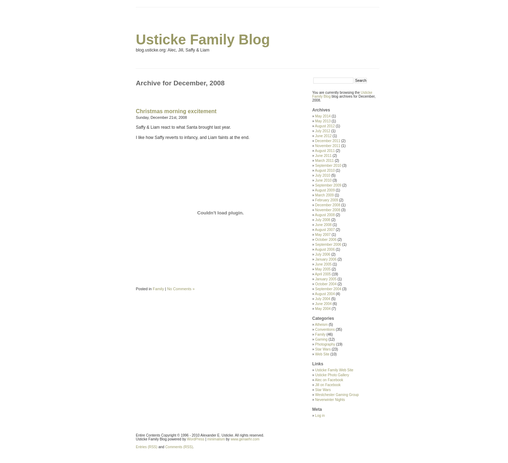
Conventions (325, 329)
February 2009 (326, 200)
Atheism (321, 325)
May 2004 (323, 309)
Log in (320, 416)
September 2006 (328, 244)
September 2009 (328, 185)
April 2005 (323, 274)
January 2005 (326, 279)
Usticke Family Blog (203, 39)
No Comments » (181, 289)
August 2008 (325, 215)
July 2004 (322, 299)
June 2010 (323, 180)
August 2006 (325, 249)
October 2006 (326, 240)
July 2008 (322, 220)
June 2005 (323, 264)
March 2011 (324, 161)
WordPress (195, 439)
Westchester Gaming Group (337, 395)
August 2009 (325, 190)
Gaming (321, 339)
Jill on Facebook (327, 385)
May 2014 (323, 116)
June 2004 (323, 304)
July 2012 (322, 131)
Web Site (322, 354)
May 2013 (323, 121)
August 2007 (325, 230)
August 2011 (325, 151)
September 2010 (328, 165)
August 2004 (325, 294)
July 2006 (322, 254)
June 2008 (323, 225)
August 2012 (325, 126)
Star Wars (323, 349)
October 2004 (326, 284)
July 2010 (322, 175)
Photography (325, 344)
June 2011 (323, 156)
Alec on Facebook (329, 380)
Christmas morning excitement (176, 111)
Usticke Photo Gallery (332, 375)
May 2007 (323, 235)
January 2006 (326, 259)
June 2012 (323, 136)
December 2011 (327, 141)
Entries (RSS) (146, 447)
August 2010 (325, 170)
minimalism (216, 439)
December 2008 (327, 205)
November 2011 (327, 146)
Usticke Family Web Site (334, 370)
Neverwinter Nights (330, 400)
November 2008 (327, 210)
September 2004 (328, 289)
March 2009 (324, 195)
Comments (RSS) (179, 447)
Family (158, 289)
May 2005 (323, 269)
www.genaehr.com (245, 439)
